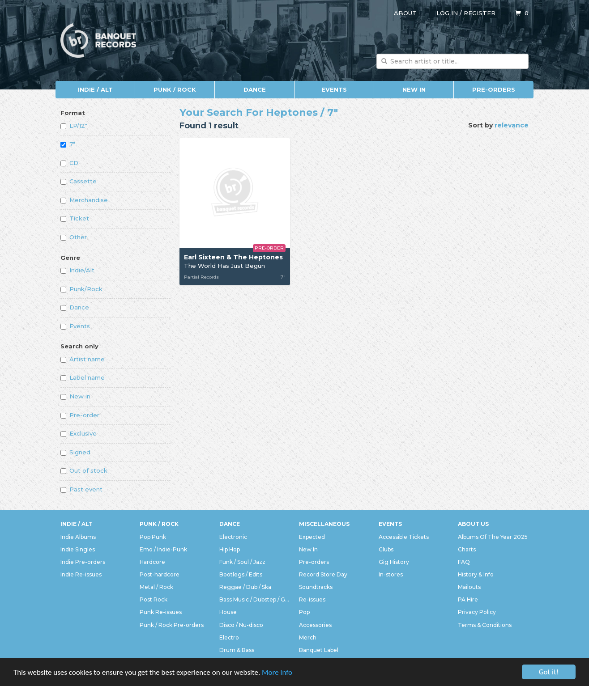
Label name (82, 377)
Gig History (394, 562)
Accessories (315, 625)
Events (334, 89)
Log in (447, 13)
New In (414, 89)
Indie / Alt (95, 89)
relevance (512, 125)
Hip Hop (229, 549)
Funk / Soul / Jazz (242, 562)
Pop (304, 612)
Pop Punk (153, 537)
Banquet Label (318, 650)
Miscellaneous (324, 524)
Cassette (78, 181)
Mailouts (469, 587)
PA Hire (468, 599)
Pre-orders (493, 89)
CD (69, 162)
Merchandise (84, 199)
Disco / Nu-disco (241, 625)
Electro (229, 637)
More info (277, 673)
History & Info (476, 574)
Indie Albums (78, 537)
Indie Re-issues (81, 574)
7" (67, 144)
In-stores (391, 574)
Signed (75, 452)
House (228, 612)
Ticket (74, 218)
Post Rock (153, 599)
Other (73, 237)
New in (75, 396)
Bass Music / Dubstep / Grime (254, 599)
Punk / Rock (175, 89)
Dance (254, 89)
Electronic (233, 537)
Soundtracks (316, 587)
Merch (307, 637)
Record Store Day (323, 574)
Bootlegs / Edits (240, 574)
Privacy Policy (477, 612)
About (405, 13)
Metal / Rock (156, 587)
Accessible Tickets (404, 537)
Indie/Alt (77, 270)
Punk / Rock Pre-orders (172, 625)
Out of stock (83, 470)
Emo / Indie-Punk (163, 549)
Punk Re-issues (161, 612)
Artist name (82, 359)
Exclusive (78, 433)
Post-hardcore (159, 574)
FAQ (464, 562)
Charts (467, 549)
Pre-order (79, 415)
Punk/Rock (81, 288)
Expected (312, 537)
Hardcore (152, 562)
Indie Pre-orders (82, 562)
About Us (473, 524)
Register (479, 13)
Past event (81, 489)
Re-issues (312, 599)
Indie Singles (77, 549)
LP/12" (73, 125)
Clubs (386, 549)
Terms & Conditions (485, 625)
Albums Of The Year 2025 (493, 537)
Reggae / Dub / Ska (245, 587)
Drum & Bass (236, 650)
